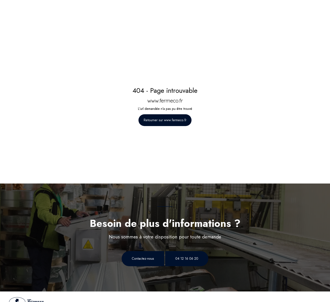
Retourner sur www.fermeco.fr (165, 120)
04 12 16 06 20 (186, 258)
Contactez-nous (143, 258)
